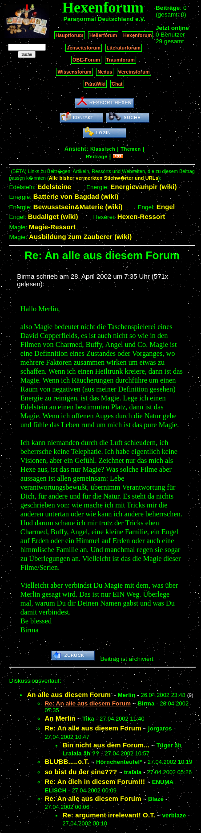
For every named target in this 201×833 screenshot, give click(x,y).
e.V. (140, 19)
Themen (131, 149)
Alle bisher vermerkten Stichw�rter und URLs (103, 178)
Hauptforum (70, 35)
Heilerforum (103, 35)
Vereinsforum (134, 71)
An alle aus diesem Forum (69, 694)
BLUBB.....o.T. (66, 761)
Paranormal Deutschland (99, 19)
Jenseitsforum (83, 47)
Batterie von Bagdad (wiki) (76, 196)
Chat (117, 84)
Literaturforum (124, 47)
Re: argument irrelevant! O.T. (108, 815)
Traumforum (120, 59)
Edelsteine (54, 186)
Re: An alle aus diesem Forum (92, 728)
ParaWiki (95, 84)
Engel (166, 206)
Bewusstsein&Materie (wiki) (78, 206)
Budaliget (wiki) (53, 216)
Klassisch (102, 149)
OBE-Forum (86, 59)
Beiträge (96, 156)
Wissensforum (74, 71)
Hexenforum (137, 35)
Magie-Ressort (52, 227)
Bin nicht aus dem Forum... (105, 745)
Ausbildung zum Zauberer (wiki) (80, 236)
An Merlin (59, 718)
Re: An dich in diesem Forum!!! (94, 781)
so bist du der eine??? (80, 771)
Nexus (104, 71)
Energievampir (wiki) (143, 186)
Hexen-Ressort (141, 216)
